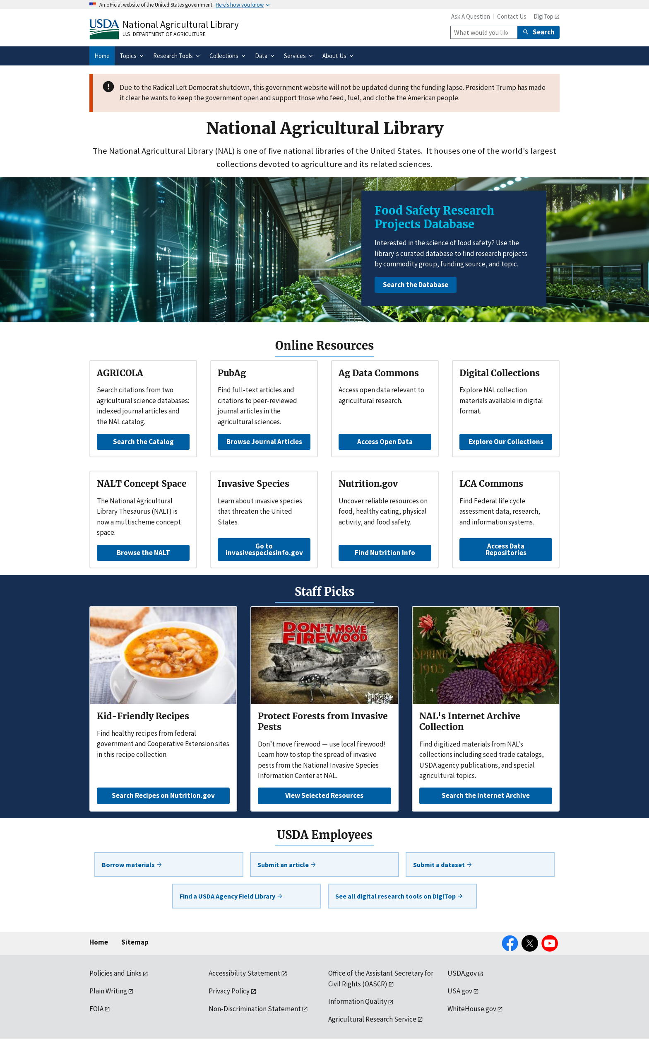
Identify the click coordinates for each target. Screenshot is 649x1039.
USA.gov (459, 991)
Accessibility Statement (244, 973)
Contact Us (511, 16)
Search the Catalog (143, 441)
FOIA (96, 1008)
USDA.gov (462, 973)
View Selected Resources (324, 795)
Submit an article (287, 864)
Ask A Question (470, 16)
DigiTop (543, 16)
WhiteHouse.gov (471, 1008)
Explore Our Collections (506, 441)
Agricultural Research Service (372, 1019)
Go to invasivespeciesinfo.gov (264, 549)
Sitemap (135, 942)
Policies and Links (115, 973)
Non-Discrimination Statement (255, 1008)
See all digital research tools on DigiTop (399, 896)
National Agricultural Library (181, 24)
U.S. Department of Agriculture (164, 34)
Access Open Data (385, 441)
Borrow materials (132, 864)
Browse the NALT (143, 552)
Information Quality (357, 1001)
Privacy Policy (229, 991)
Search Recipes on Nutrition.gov (163, 795)
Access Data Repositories (506, 549)
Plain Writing (108, 991)
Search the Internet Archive (486, 795)
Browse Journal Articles (264, 441)
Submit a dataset (443, 864)
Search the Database (415, 284)
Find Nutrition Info (385, 552)
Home (98, 942)
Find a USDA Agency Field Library (231, 896)
